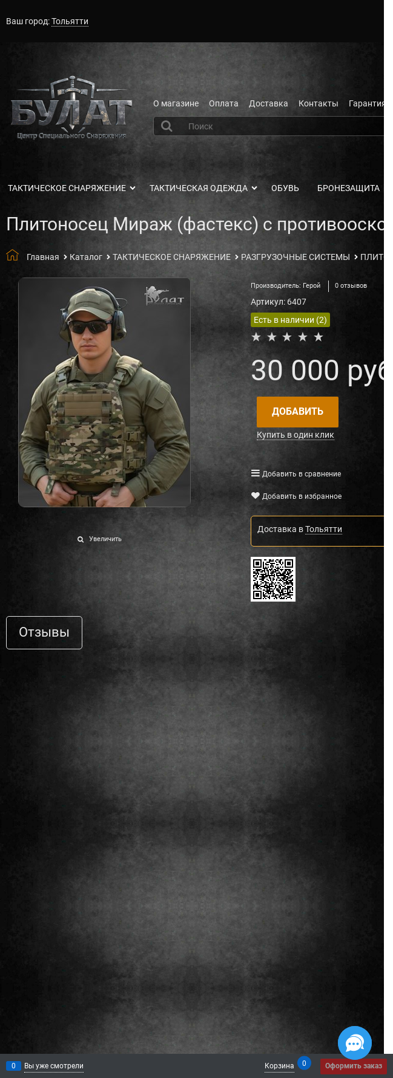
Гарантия (367, 103)
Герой (311, 286)
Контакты (319, 103)
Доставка (268, 103)
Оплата (224, 103)
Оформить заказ (353, 1066)
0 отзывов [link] (351, 286)
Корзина (279, 1065)
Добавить (297, 411)
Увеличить (105, 539)
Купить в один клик (295, 435)
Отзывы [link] (44, 633)
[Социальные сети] (355, 1043)
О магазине (176, 103)
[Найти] (168, 126)
